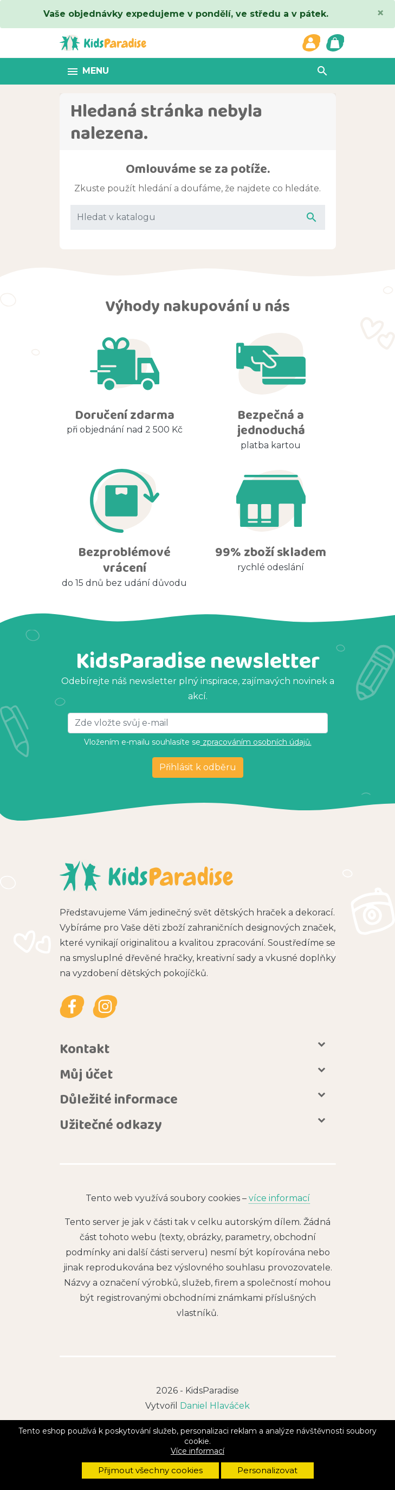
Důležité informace (119, 1099)
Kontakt (84, 1048)
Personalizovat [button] (267, 1470)
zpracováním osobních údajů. (256, 742)
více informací (279, 1198)
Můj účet (86, 1073)
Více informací (197, 1451)
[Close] (380, 13)
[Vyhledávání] (197, 217)
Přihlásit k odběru (197, 767)
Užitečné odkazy (111, 1124)
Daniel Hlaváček (215, 1406)
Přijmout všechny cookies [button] (150, 1470)
